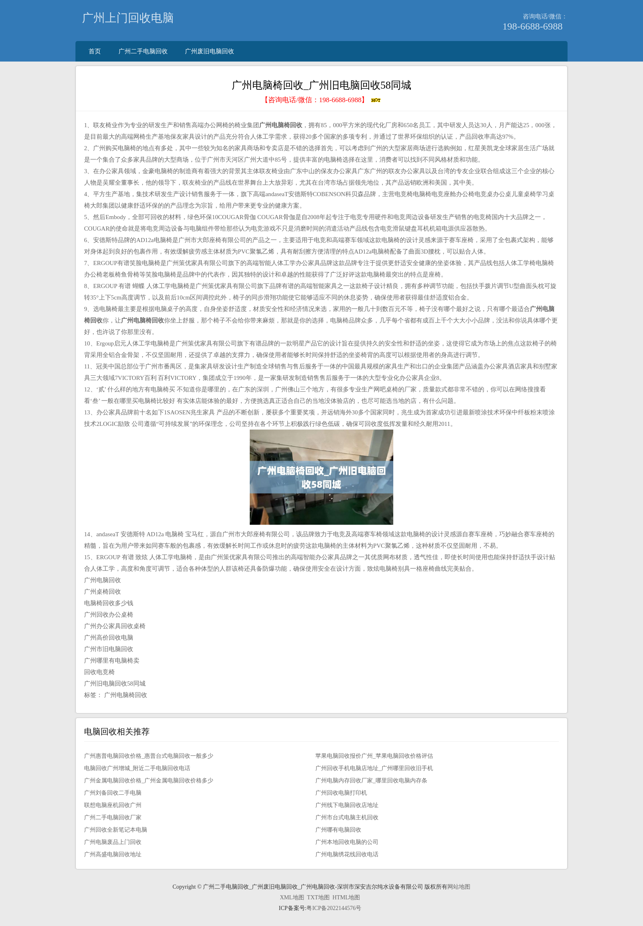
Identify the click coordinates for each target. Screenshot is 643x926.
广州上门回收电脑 (128, 17)
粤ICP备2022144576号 (333, 908)
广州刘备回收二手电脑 (112, 793)
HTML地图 (346, 897)
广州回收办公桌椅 (108, 614)
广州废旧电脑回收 (209, 51)
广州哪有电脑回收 (338, 830)
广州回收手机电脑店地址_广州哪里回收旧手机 (374, 768)
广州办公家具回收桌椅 (115, 626)
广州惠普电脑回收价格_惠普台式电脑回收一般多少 (148, 756)
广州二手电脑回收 (143, 51)
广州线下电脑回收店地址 (347, 805)
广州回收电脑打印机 (341, 793)
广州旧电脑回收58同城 (115, 683)
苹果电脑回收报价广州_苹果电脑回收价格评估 (374, 756)
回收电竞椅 (99, 672)
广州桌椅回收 (102, 591)
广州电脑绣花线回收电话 (347, 854)
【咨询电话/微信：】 (321, 100)
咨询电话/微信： (545, 16)
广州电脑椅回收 (125, 695)
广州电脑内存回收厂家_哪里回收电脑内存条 (371, 780)
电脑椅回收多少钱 (108, 603)
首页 (95, 51)
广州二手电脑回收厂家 (112, 817)
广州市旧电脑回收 (108, 649)
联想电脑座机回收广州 (112, 805)
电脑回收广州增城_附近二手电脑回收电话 (137, 768)
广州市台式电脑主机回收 (347, 817)
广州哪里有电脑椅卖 (111, 660)
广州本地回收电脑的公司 (347, 842)
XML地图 (292, 897)
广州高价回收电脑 (108, 637)
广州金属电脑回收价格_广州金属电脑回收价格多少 (148, 780)
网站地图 (458, 887)
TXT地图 (318, 897)
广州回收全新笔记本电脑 (115, 830)
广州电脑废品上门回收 (112, 842)
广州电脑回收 (102, 580)
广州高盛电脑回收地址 (112, 854)
